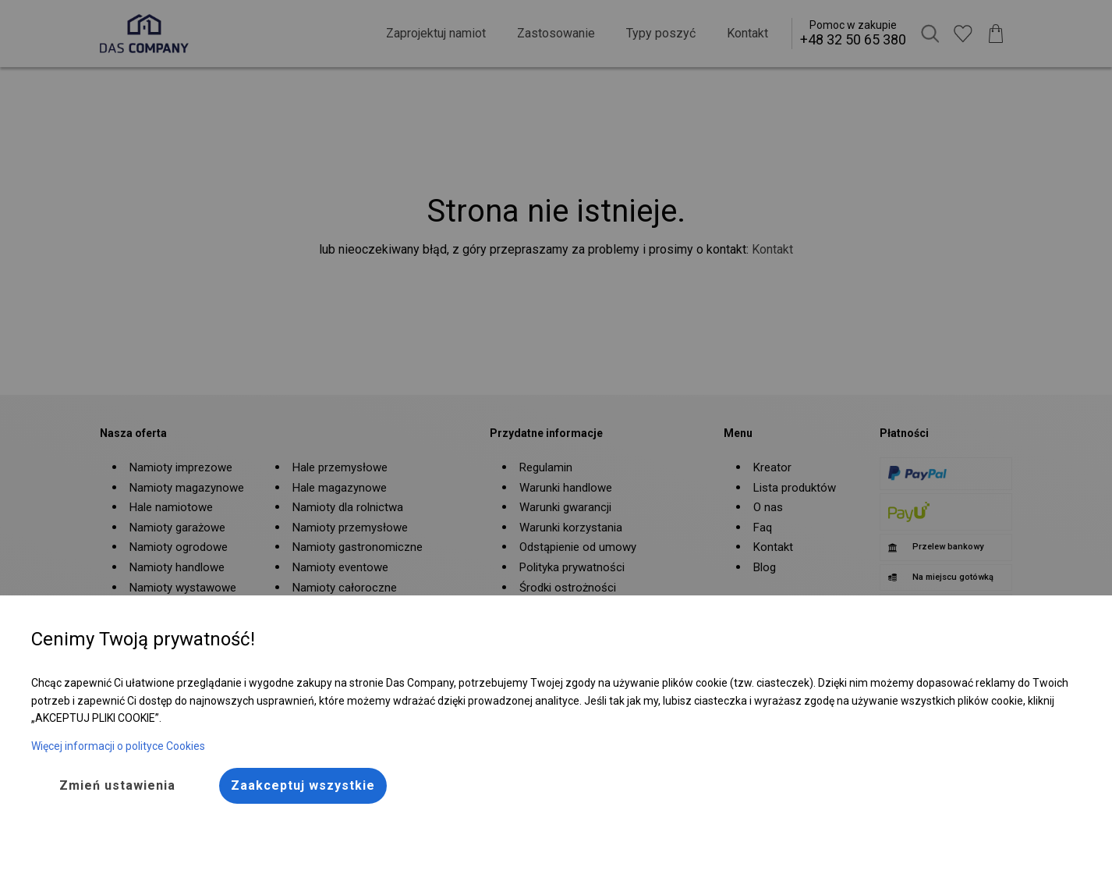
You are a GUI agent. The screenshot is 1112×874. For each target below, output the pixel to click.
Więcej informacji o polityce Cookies (118, 746)
